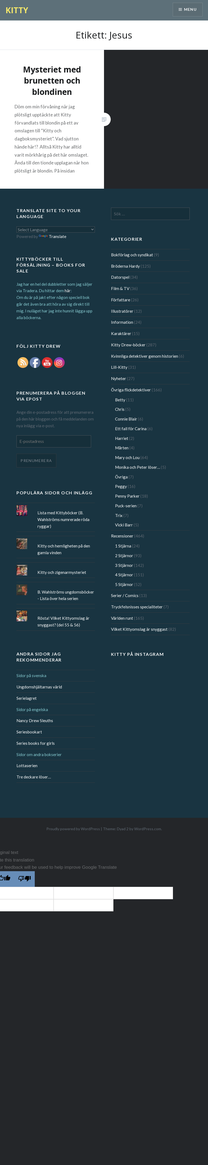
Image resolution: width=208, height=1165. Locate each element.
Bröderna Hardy (125, 266)
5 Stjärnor (124, 584)
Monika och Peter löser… (137, 467)
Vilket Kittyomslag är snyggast (139, 629)
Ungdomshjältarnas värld (39, 686)
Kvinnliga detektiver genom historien (144, 356)
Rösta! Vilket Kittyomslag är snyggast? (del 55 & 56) (63, 621)
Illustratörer (122, 311)
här (68, 290)
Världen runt (122, 618)
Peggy (121, 486)
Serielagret (26, 698)
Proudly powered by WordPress (73, 828)
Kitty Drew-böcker (128, 344)
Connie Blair (126, 418)
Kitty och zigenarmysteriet (61, 572)
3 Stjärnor (124, 565)
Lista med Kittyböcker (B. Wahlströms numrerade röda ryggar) (63, 519)
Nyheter (118, 378)
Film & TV (120, 288)
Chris (119, 409)
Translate (52, 236)
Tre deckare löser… (33, 776)
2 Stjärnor (124, 555)
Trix (119, 515)
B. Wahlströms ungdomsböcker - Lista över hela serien (65, 595)
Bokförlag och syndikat (132, 254)
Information (122, 322)
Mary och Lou (127, 457)
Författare (120, 299)
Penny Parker (127, 496)
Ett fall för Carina (131, 428)
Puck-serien (126, 505)
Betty (120, 399)
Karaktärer (121, 333)
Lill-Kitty (119, 367)
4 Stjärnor (124, 574)
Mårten (122, 447)
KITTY (16, 10)
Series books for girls (35, 743)
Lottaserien (26, 765)
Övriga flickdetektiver (131, 389)
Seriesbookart (29, 731)
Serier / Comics (124, 595)
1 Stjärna (123, 545)
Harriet (121, 438)
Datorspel (120, 277)
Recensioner (122, 535)
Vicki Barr (124, 524)
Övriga (121, 476)
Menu (190, 9)
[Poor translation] (24, 879)
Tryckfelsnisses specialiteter (137, 606)
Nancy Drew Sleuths (34, 720)
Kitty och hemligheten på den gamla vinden (63, 549)
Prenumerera (36, 460)
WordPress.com (147, 828)
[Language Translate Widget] (55, 229)
